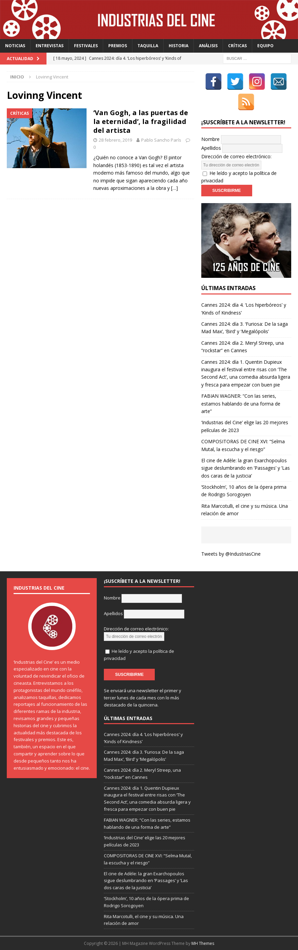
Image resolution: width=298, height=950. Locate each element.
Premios (117, 46)
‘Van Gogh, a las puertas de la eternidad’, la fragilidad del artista (140, 121)
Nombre (210, 139)
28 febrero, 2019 (115, 140)
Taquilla (147, 46)
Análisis (208, 46)
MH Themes (202, 943)
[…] (174, 188)
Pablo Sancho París (161, 140)
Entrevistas (49, 46)
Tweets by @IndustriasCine (231, 554)
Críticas (237, 46)
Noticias (15, 46)
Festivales (86, 46)
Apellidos (211, 148)
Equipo (265, 46)
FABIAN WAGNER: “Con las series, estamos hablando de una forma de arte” (240, 403)
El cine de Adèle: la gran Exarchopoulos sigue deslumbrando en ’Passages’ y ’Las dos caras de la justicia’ (245, 468)
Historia (178, 46)
